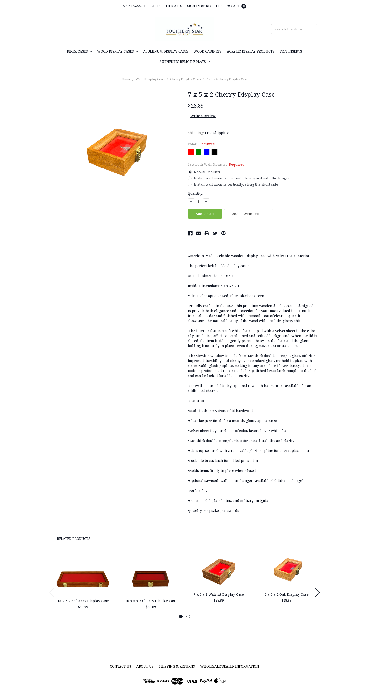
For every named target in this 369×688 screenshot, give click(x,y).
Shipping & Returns (177, 666)
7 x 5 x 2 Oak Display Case (287, 594)
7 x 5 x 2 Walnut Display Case (219, 594)
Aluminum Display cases (166, 51)
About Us (145, 666)
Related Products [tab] (73, 538)
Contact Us (120, 666)
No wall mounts (207, 172)
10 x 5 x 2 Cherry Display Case (151, 601)
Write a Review (203, 116)
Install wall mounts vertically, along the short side (236, 184)
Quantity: (195, 193)
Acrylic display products (250, 51)
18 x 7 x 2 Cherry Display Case (83, 601)
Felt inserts (291, 51)
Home (126, 79)
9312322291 (134, 6)
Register (214, 6)
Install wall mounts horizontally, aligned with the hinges (241, 178)
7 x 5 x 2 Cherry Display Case (227, 79)
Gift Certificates (166, 6)
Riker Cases (79, 51)
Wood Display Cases (117, 51)
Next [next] (317, 592)
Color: (201, 144)
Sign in (193, 6)
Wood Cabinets (208, 51)
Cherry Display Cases (185, 79)
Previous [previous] (51, 592)
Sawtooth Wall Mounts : (216, 164)
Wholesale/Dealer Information (229, 666)
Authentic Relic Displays (184, 61)
